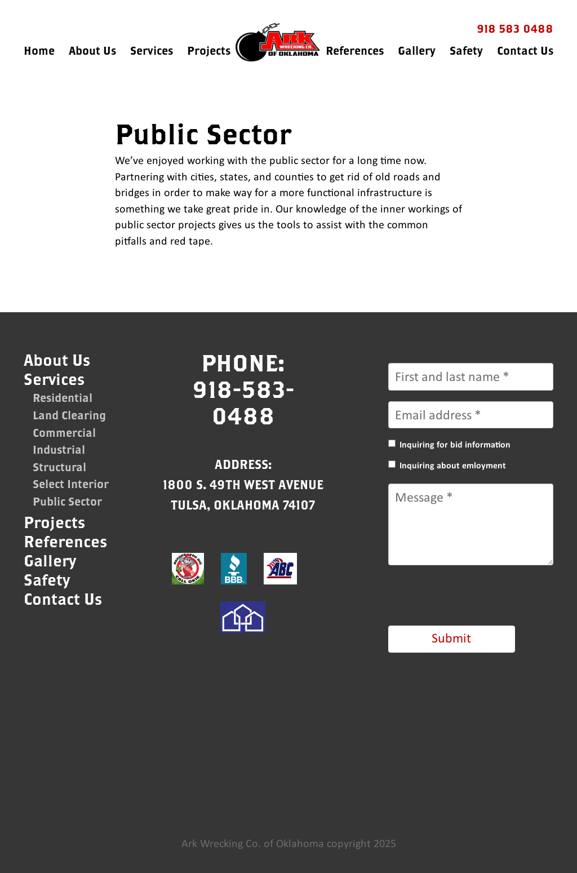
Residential (62, 397)
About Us (92, 50)
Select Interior (71, 483)
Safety (466, 50)
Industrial (59, 449)
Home (39, 50)
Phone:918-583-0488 (243, 388)
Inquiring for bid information (455, 445)
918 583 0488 (515, 28)
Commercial (64, 432)
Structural (59, 466)
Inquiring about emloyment (453, 465)
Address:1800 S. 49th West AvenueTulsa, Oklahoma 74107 (243, 484)
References (355, 50)
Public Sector (67, 501)
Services (151, 50)
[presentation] (474, 598)
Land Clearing (69, 415)
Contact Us (525, 50)
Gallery (417, 50)
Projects (208, 50)
